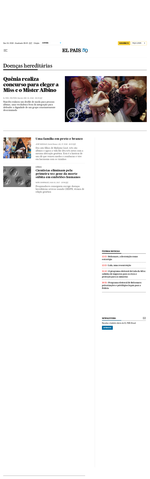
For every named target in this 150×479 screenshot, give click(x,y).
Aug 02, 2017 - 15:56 (59, 183)
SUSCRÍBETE (124, 43)
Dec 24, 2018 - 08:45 (33, 98)
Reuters (13, 98)
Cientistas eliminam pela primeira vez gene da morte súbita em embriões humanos (58, 174)
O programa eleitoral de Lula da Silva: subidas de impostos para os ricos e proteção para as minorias (124, 274)
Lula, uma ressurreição (119, 265)
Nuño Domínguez (42, 183)
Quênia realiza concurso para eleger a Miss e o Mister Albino (31, 84)
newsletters (109, 318)
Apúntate (107, 328)
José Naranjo (41, 144)
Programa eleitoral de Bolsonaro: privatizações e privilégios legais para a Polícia (122, 285)
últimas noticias (111, 251)
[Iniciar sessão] (139, 43)
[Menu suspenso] (5, 50)
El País (6, 98)
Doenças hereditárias (27, 66)
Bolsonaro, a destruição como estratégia (120, 258)
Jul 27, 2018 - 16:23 (67, 144)
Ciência (39, 167)
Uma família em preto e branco (59, 139)
